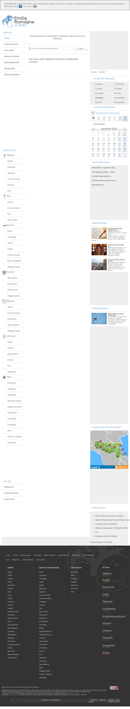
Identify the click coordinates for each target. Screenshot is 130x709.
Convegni (11, 631)
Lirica (10, 595)
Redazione (9, 487)
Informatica (12, 413)
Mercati (10, 608)
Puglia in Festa (113, 581)
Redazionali (9, 68)
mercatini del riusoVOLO (106, 524)
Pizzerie (10, 185)
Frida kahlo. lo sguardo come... (104, 168)
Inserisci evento (11, 44)
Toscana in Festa (113, 639)
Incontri (10, 605)
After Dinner (12, 220)
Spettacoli (11, 372)
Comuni (10, 348)
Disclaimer (102, 700)
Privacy (117, 700)
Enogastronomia (14, 644)
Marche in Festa (113, 574)
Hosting (90, 701)
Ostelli (10, 249)
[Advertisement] (109, 47)
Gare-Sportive (13, 625)
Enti (9, 366)
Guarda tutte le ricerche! (101, 542)
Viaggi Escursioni (14, 407)
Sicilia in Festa (113, 653)
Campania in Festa (113, 646)
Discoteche (12, 284)
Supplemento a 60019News (50, 700)
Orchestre (11, 383)
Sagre (10, 572)
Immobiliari (12, 419)
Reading (11, 638)
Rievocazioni (12, 658)
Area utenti (9, 50)
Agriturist (11, 173)
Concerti (11, 602)
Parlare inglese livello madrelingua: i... (115, 229)
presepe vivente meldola (106, 536)
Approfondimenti (11, 62)
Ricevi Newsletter (12, 75)
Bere (72, 575)
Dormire (74, 579)
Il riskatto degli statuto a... (102, 176)
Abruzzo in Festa (113, 602)
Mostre (10, 598)
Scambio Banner (11, 493)
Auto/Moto (11, 395)
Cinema (10, 579)
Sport (9, 430)
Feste (10, 582)
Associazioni (12, 354)
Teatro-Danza (12, 618)
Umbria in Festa (113, 631)
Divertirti (74, 582)
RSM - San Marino (119, 102)
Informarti (74, 588)
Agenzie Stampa (14, 401)
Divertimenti (12, 290)
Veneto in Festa (113, 624)
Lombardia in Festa (113, 610)
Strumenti (11, 442)
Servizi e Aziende (14, 436)
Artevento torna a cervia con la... (104, 180)
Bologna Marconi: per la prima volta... (116, 314)
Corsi (9, 621)
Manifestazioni (13, 628)
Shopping (11, 389)
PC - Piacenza (99, 93)
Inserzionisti (9, 499)
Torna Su (120, 549)
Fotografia (11, 425)
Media (10, 342)
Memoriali (11, 651)
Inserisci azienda (11, 56)
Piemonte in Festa (113, 588)
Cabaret (10, 588)
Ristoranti (11, 167)
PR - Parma (117, 93)
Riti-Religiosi (12, 635)
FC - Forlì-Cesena (119, 84)
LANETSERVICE (114, 701)
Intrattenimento (13, 612)
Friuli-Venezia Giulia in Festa (113, 617)
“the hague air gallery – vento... (104, 172)
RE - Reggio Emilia (119, 97)
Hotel (9, 231)
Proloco (10, 360)
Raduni (10, 648)
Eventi (7, 38)
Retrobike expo (98, 185)
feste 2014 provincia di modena (109, 516)
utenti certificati (13, 694)
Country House (13, 179)
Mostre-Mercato (13, 654)
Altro (72, 592)
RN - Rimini (98, 102)
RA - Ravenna (99, 97)
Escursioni (11, 641)
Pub (9, 191)
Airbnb (10, 161)
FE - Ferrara (98, 88)
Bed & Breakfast (14, 261)
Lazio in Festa (113, 595)
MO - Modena (118, 88)
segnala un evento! (72, 693)
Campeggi (11, 237)
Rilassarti (74, 585)
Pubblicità (111, 700)
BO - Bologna (99, 84)
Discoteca (11, 615)
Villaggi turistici (13, 267)
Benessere (11, 319)
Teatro (10, 575)
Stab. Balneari (13, 325)
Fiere (9, 592)
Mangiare (74, 572)
